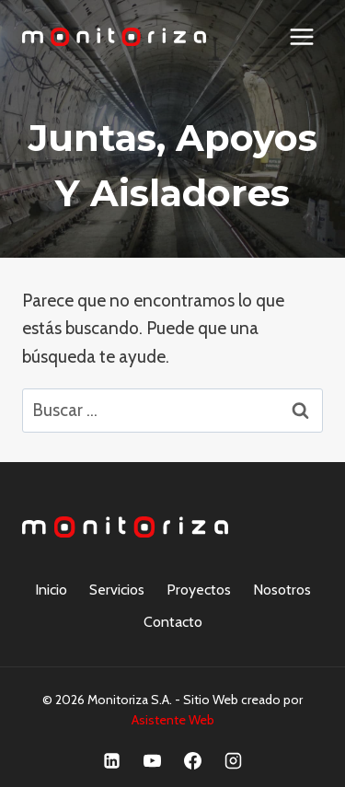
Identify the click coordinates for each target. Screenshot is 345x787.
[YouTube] (152, 760)
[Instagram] (232, 760)
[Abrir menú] (301, 36)
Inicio (51, 589)
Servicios (116, 589)
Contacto (173, 622)
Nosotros (282, 589)
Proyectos (199, 589)
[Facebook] (192, 760)
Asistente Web (173, 720)
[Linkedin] (112, 760)
